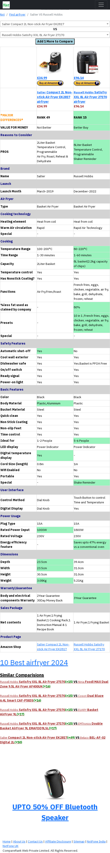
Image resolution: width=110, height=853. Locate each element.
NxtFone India (96, 841)
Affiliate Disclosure (58, 841)
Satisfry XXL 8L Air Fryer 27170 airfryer (90, 97)
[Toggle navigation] (101, 4)
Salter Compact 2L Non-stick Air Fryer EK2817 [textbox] (33, 24)
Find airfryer (17, 14)
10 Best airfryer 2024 (34, 662)
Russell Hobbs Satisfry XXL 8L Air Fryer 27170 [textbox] (33, 35)
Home (7, 841)
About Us (19, 841)
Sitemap (79, 841)
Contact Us (35, 841)
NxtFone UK (10, 846)
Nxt (2, 14)
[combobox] (55, 24)
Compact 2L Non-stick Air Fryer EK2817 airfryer (54, 97)
